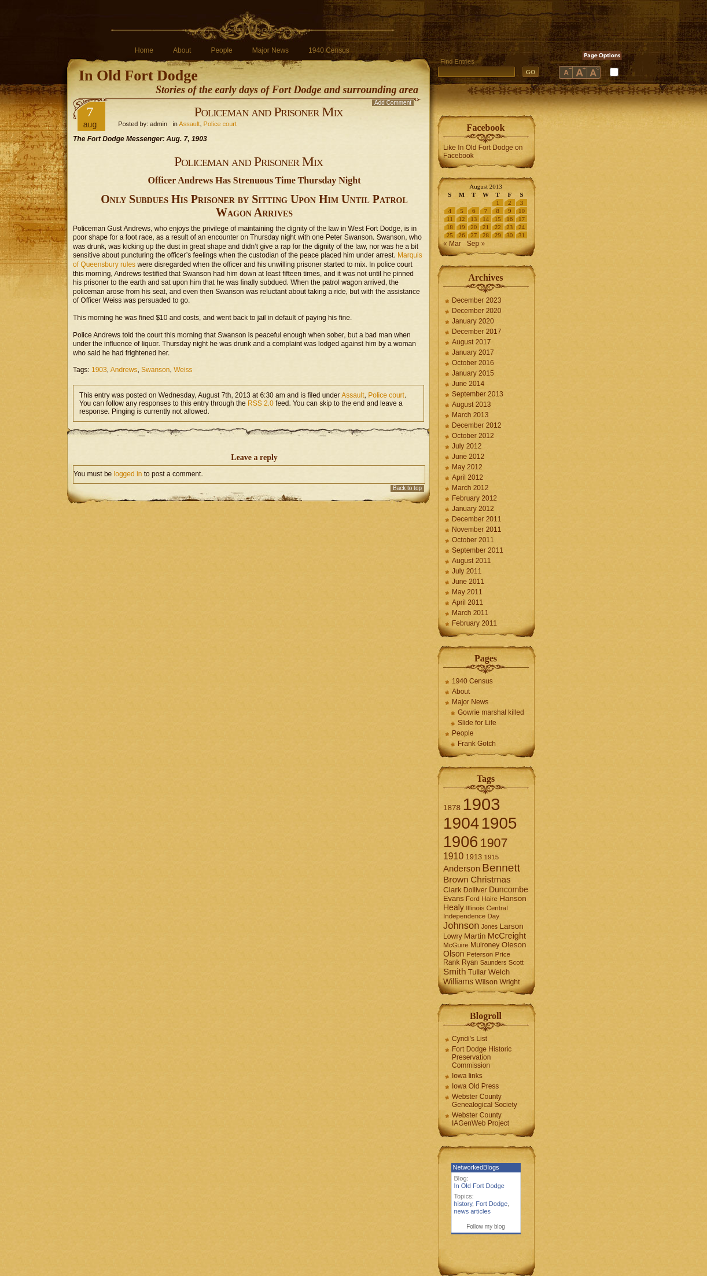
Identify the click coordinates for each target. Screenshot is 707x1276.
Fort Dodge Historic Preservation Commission (481, 1057)
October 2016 (473, 363)
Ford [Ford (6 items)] (473, 898)
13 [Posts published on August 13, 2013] (473, 218)
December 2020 (476, 311)
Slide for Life (477, 723)
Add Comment (392, 103)
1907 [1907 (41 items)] (494, 843)
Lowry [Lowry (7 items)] (452, 936)
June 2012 (468, 457)
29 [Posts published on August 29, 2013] (498, 234)
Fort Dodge (491, 1203)
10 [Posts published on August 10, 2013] (521, 210)
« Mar (452, 244)
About (182, 50)
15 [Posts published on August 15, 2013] (498, 218)
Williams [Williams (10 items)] (458, 981)
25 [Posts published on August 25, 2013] (450, 234)
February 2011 (474, 623)
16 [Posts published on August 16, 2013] (509, 218)
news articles (472, 1211)
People (221, 50)
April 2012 (467, 477)
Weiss (183, 370)
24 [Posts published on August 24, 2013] (521, 226)
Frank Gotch (477, 744)
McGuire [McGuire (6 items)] (456, 945)
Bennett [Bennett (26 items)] (501, 868)
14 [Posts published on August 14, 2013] (486, 218)
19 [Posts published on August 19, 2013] (462, 226)
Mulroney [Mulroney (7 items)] (484, 945)
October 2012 (473, 436)
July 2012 (466, 446)
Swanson (155, 370)
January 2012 (473, 509)
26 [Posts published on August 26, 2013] (462, 234)
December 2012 (476, 425)
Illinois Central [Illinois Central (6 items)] (487, 907)
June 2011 (468, 582)
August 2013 (471, 404)
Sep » (476, 244)
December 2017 (476, 332)
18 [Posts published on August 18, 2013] (450, 226)
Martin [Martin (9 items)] (475, 936)
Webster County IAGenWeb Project (480, 1119)
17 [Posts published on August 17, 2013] (521, 218)
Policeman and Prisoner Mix (268, 111)
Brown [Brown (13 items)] (456, 879)
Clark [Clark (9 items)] (452, 889)
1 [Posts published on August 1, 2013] (497, 202)
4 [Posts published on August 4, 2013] (450, 210)
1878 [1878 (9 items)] (452, 807)
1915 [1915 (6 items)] (491, 857)
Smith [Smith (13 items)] (454, 971)
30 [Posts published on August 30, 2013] (509, 234)
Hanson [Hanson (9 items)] (512, 898)
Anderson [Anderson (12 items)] (461, 868)
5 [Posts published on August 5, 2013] (461, 210)
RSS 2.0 (261, 403)
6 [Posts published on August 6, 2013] (474, 210)
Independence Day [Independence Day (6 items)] (471, 916)
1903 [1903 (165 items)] (481, 804)
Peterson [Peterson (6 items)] (479, 954)
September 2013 (477, 394)
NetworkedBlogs (476, 1167)
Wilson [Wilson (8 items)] (487, 981)
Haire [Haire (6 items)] (489, 898)
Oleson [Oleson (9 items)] (514, 944)
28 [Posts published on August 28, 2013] (486, 234)
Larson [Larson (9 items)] (512, 926)
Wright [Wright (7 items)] (509, 982)
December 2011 (476, 519)
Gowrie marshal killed (491, 712)
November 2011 (476, 529)
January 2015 (473, 373)
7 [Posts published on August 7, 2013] (486, 210)
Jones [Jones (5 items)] (489, 926)
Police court (220, 123)
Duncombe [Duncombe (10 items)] (508, 889)
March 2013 (470, 415)
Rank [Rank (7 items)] (451, 962)
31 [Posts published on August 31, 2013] (521, 234)
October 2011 (473, 540)
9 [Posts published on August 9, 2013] (509, 210)
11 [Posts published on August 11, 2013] (450, 218)
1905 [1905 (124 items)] (499, 823)
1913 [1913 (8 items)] (474, 856)
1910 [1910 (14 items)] (453, 856)
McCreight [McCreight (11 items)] (507, 935)
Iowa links (467, 1076)
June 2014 (468, 384)
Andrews (124, 370)
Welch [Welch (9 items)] (499, 972)
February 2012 (474, 498)
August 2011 (471, 561)
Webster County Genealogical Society (484, 1101)
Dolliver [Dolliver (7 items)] (475, 890)
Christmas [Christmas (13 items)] (490, 879)
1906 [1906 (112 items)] (460, 842)
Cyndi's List (469, 1039)
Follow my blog (485, 1226)
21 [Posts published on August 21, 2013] (486, 226)
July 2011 (466, 571)
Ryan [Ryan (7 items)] (470, 962)
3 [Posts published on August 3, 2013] (522, 202)
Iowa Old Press (475, 1086)
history (463, 1203)
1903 (99, 370)
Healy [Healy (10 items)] (453, 907)
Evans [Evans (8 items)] (453, 898)
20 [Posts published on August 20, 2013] (473, 226)
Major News (270, 50)
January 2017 (473, 352)
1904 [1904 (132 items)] (461, 823)
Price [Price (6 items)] (502, 954)
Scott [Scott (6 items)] (516, 962)
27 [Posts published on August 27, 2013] (473, 234)
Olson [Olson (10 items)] (454, 953)
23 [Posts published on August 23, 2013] (509, 226)
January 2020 (473, 321)
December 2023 (476, 300)
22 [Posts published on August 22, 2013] (498, 226)
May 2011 (467, 592)
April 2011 (467, 602)
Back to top (407, 488)
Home (144, 50)
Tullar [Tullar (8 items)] (477, 972)
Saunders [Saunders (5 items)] (493, 962)
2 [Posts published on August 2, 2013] (509, 202)
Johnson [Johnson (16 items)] (461, 925)
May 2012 (467, 467)
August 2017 (471, 342)
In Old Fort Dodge (138, 75)
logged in (128, 474)
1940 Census (328, 50)
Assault (189, 123)
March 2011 (470, 613)
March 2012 (470, 488)
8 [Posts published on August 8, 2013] (497, 210)
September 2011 (477, 550)
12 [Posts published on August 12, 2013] (462, 218)
